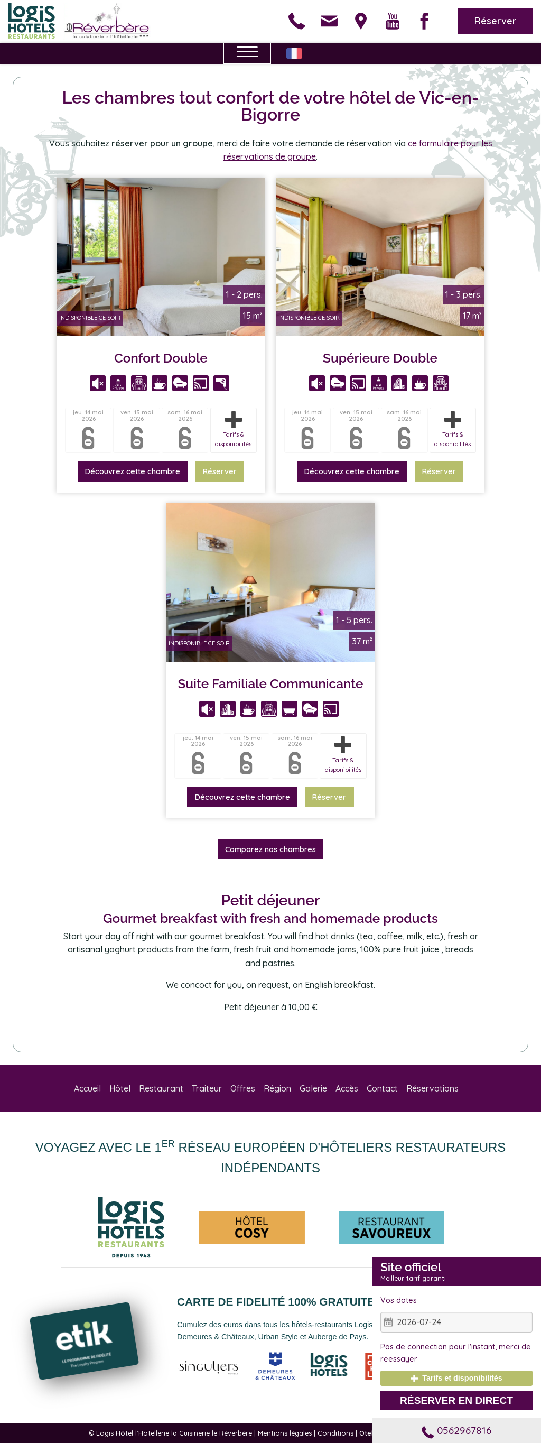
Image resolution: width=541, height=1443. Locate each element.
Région (277, 1088)
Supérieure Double (380, 358)
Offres (242, 1088)
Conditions (335, 1433)
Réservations (432, 1088)
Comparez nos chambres (270, 849)
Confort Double (161, 358)
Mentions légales (285, 1433)
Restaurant (161, 1088)
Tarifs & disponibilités (233, 429)
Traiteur (207, 1088)
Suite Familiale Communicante (270, 683)
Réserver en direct (456, 1400)
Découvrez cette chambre (132, 471)
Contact (382, 1088)
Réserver (495, 21)
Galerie (313, 1088)
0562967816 (456, 1430)
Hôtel (119, 1088)
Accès (346, 1088)
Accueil (87, 1088)
